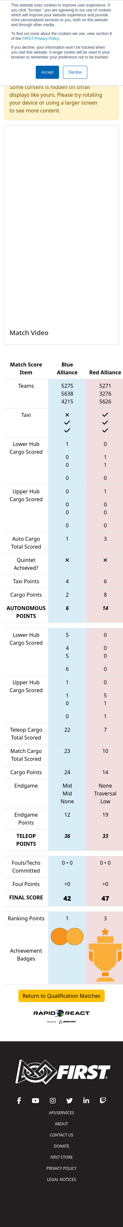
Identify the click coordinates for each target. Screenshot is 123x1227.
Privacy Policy (40, 38)
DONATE (61, 1146)
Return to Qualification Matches (62, 995)
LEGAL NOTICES (61, 1179)
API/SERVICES (61, 1113)
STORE (61, 1157)
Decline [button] (75, 72)
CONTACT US (61, 1135)
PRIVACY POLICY (62, 1168)
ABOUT (61, 1124)
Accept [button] (47, 72)
